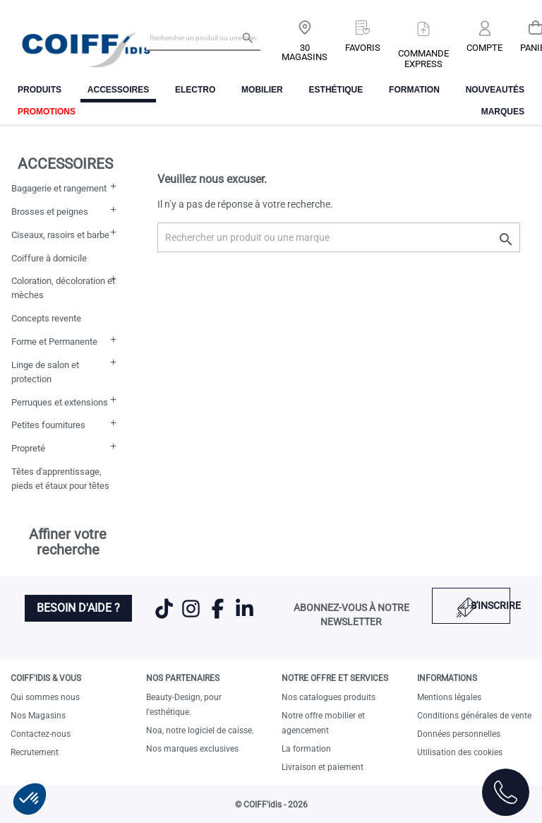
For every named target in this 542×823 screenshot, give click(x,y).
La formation (306, 749)
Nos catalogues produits (328, 697)
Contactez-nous (41, 734)
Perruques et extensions (59, 402)
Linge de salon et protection (45, 372)
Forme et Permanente (54, 341)
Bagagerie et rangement (59, 188)
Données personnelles (458, 734)
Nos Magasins (38, 716)
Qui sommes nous (45, 697)
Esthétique (336, 90)
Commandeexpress (423, 58)
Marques (502, 112)
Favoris (362, 47)
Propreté (28, 448)
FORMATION (414, 90)
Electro (195, 90)
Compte (484, 47)
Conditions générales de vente (474, 716)
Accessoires (118, 90)
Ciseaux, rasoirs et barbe (60, 235)
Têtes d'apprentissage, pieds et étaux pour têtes (60, 478)
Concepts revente (46, 318)
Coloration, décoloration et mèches (63, 288)
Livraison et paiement (322, 767)
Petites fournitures (48, 425)
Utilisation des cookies (459, 752)
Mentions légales (449, 697)
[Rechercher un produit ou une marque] (203, 37)
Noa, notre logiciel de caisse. (200, 730)
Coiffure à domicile (49, 258)
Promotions (47, 112)
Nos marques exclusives (192, 749)
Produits (39, 90)
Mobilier (262, 90)
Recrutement (35, 752)
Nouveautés (495, 90)
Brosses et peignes (49, 211)
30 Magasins (304, 52)
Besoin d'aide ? (78, 608)
